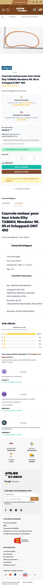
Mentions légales (28, 582)
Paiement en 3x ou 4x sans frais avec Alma (17, 531)
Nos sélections (8, 557)
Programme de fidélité (10, 528)
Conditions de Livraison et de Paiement (16, 534)
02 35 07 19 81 (26, 103)
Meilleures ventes (9, 565)
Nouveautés (7, 562)
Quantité (5, 154)
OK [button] (35, 499)
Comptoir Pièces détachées (29, 17)
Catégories (12, 17)
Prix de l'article (7, 127)
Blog (5, 525)
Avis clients (19, 203)
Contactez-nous (20, 2)
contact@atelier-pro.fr (22, 105)
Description (6, 203)
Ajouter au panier (21, 167)
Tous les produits (9, 551)
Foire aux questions (10, 523)
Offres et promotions (10, 559)
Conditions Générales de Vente (11, 582)
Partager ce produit (21, 189)
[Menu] (3, 9)
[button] (21, 189)
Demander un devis (21, 172)
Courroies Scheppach (10, 86)
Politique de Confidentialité (10, 584)
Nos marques (7, 554)
